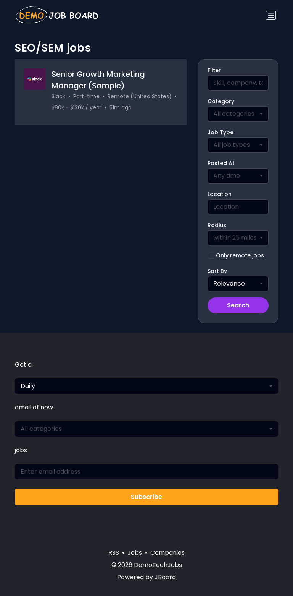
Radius (217, 225)
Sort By (217, 271)
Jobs (134, 552)
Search (238, 305)
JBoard (165, 577)
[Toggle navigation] (271, 15)
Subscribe (146, 496)
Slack (58, 96)
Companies (167, 552)
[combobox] (238, 114)
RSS (113, 552)
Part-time (86, 96)
